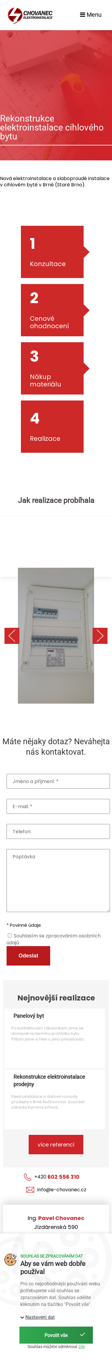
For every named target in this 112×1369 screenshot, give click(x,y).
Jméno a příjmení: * (36, 781)
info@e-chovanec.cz (56, 1190)
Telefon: (22, 831)
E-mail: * (22, 806)
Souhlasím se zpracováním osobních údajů (54, 939)
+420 (51, 1177)
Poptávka (24, 857)
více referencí (56, 1144)
